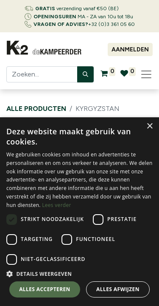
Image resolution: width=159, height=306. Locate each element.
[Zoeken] (85, 74)
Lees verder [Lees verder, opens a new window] (56, 205)
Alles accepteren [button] (44, 289)
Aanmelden (130, 49)
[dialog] (79, 211)
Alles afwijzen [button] (117, 289)
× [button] (149, 126)
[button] (79, 273)
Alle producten (36, 109)
